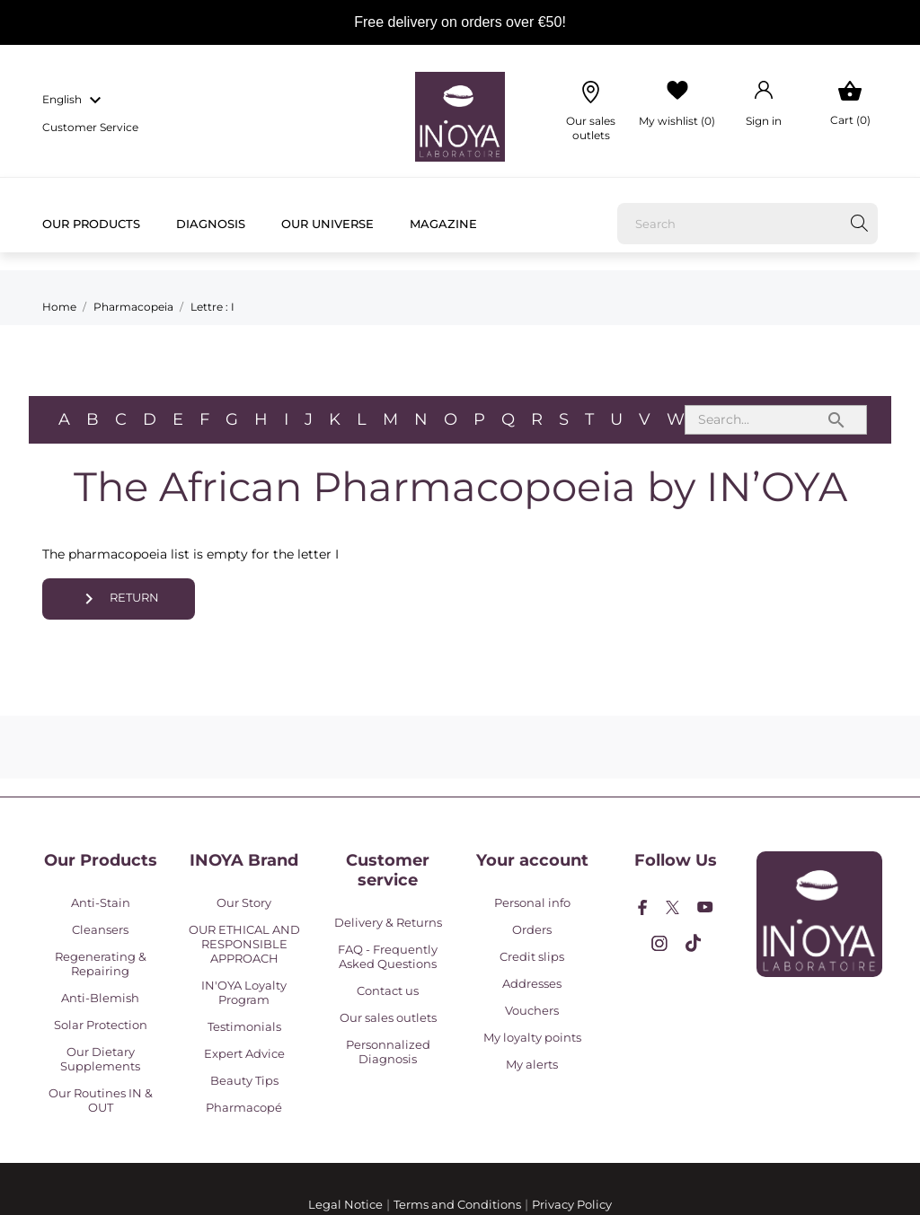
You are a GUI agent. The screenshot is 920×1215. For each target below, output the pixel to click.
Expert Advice (244, 1053)
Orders (532, 929)
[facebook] (643, 907)
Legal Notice (345, 1204)
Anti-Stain (100, 902)
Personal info (532, 902)
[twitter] (672, 907)
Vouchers (532, 1010)
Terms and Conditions (457, 1204)
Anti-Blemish (100, 997)
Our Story (244, 902)
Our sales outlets (388, 1017)
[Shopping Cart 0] (850, 104)
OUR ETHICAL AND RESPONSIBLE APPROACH (244, 943)
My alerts (532, 1064)
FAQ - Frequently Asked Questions (388, 956)
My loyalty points (532, 1037)
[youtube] (705, 907)
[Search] (747, 223)
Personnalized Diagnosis (388, 1051)
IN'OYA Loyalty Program (244, 992)
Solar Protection (100, 1024)
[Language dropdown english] (74, 100)
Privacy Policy (572, 1204)
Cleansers (100, 929)
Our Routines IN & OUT (101, 1100)
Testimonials (244, 1026)
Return (119, 599)
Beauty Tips (244, 1080)
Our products (91, 223)
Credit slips (532, 956)
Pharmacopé (244, 1107)
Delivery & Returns (388, 922)
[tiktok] (693, 943)
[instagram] (659, 943)
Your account (532, 860)
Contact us (388, 990)
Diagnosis (210, 223)
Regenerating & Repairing (100, 963)
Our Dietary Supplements (100, 1058)
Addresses (532, 983)
